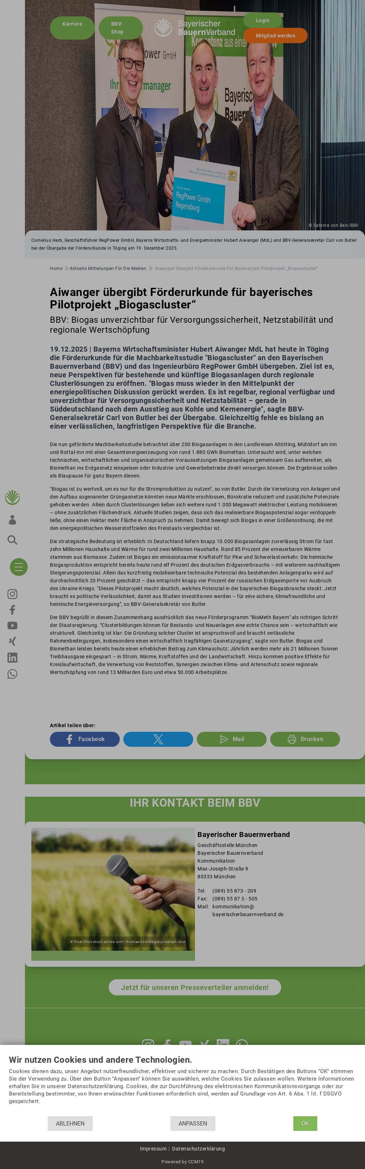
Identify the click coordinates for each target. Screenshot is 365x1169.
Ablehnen (70, 1123)
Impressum (153, 1149)
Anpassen (193, 1123)
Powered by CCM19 (182, 1161)
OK (305, 1123)
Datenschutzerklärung (198, 1149)
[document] (182, 1086)
